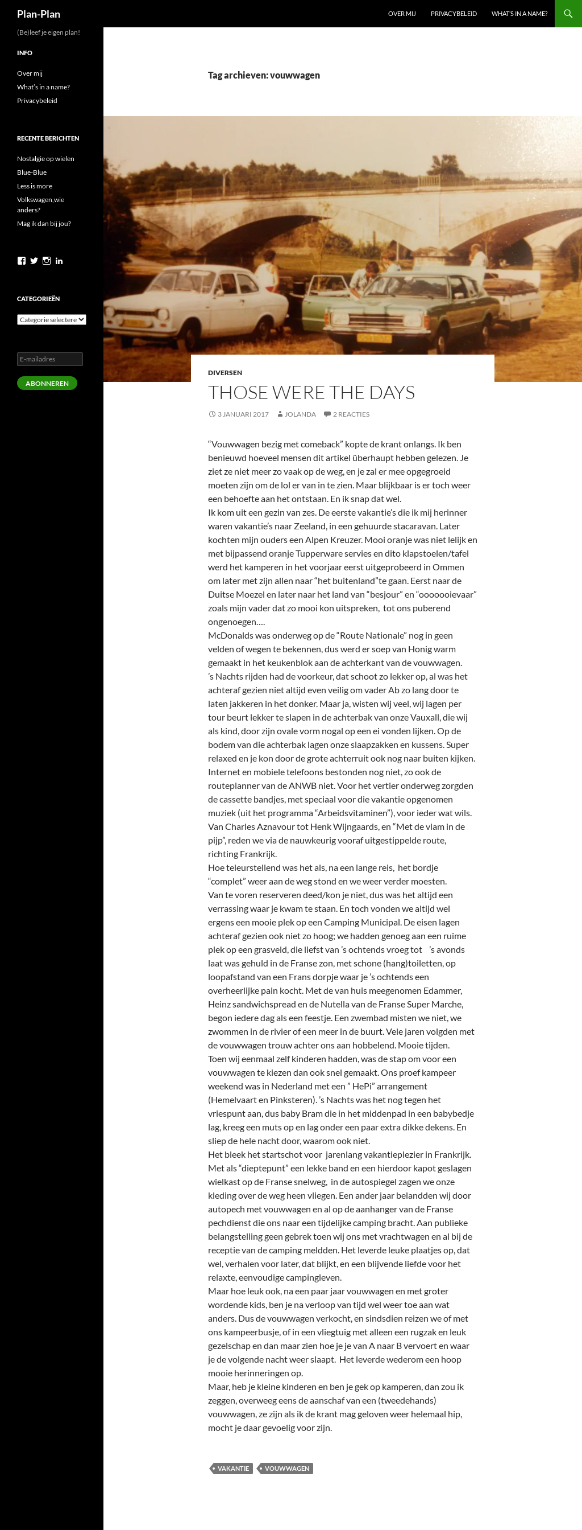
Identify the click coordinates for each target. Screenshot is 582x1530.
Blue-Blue (32, 172)
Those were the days (311, 392)
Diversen (225, 372)
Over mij (402, 13)
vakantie (233, 1468)
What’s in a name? (519, 13)
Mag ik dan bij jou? (44, 223)
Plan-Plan (38, 13)
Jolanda (300, 414)
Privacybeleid (454, 13)
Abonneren (47, 383)
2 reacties (351, 414)
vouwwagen (287, 1468)
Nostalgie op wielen (45, 158)
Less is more (34, 186)
